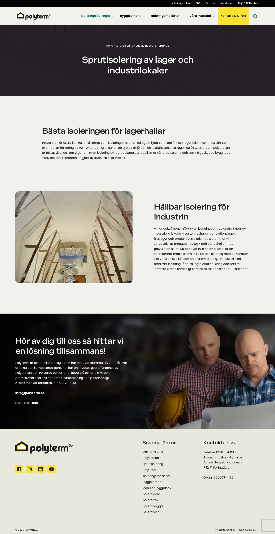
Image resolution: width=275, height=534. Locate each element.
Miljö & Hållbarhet (248, 3)
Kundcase (226, 3)
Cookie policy (247, 530)
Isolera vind (150, 512)
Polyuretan (150, 458)
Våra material (200, 16)
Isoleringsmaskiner (165, 16)
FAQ (198, 3)
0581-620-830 (26, 403)
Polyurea (149, 470)
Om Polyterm (152, 452)
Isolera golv (151, 494)
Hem (109, 46)
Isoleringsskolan (180, 3)
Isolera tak (150, 500)
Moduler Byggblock (156, 488)
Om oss (210, 3)
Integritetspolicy (225, 530)
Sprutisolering (124, 46)
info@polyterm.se (29, 393)
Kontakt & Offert (233, 16)
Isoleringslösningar (95, 16)
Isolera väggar (153, 506)
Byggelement (130, 16)
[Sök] (255, 16)
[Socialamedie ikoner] (19, 469)
